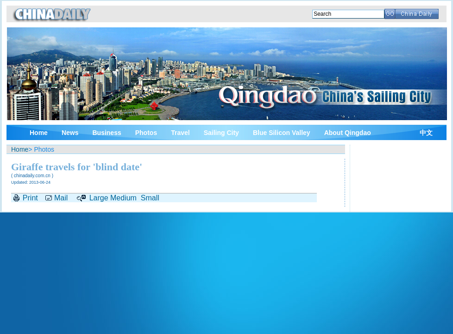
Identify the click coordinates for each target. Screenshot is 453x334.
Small (150, 198)
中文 (426, 132)
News (70, 132)
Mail (61, 198)
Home (39, 132)
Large (98, 198)
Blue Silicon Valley (281, 132)
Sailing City (221, 132)
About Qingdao (347, 132)
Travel (180, 132)
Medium (123, 198)
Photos (146, 132)
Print (30, 198)
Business (106, 132)
